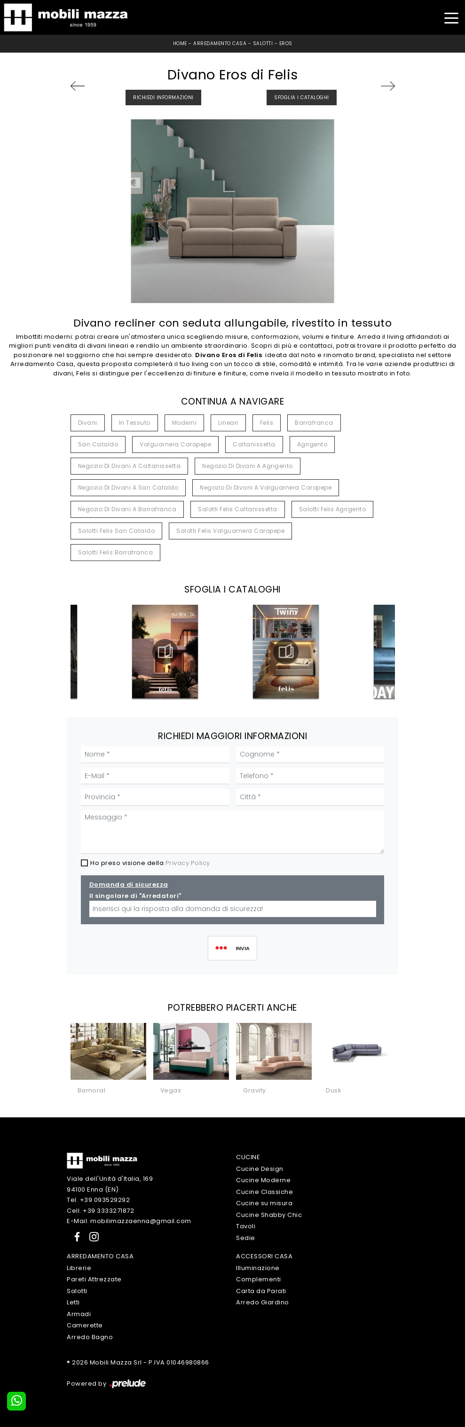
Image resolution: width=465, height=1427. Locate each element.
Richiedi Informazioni (163, 97)
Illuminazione (258, 1267)
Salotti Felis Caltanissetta (237, 509)
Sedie (245, 1237)
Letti (73, 1302)
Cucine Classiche (264, 1191)
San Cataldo (98, 444)
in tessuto (134, 423)
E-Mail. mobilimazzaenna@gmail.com (129, 1220)
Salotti (263, 43)
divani (87, 423)
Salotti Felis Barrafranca (115, 552)
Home (180, 43)
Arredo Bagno (90, 1337)
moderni (184, 423)
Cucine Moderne (263, 1180)
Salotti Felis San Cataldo (116, 531)
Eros (285, 43)
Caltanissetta (254, 444)
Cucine (248, 1157)
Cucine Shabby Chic (269, 1214)
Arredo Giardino (262, 1302)
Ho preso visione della (150, 862)
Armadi (79, 1314)
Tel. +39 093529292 (98, 1199)
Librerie (79, 1267)
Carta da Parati (261, 1291)
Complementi (258, 1279)
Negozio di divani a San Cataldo (128, 487)
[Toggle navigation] (451, 17)
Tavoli (245, 1226)
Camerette (85, 1325)
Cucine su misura (264, 1203)
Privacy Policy (188, 862)
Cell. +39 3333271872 (100, 1210)
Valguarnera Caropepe (175, 444)
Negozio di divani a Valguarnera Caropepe (265, 487)
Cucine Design (260, 1168)
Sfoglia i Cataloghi (301, 97)
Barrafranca (314, 423)
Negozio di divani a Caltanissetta (129, 466)
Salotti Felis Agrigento (332, 509)
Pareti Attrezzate (94, 1279)
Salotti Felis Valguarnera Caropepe (230, 531)
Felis (267, 423)
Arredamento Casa (219, 43)
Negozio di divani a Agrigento (247, 466)
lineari (228, 423)
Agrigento (312, 444)
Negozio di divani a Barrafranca (127, 509)
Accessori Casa (264, 1256)
